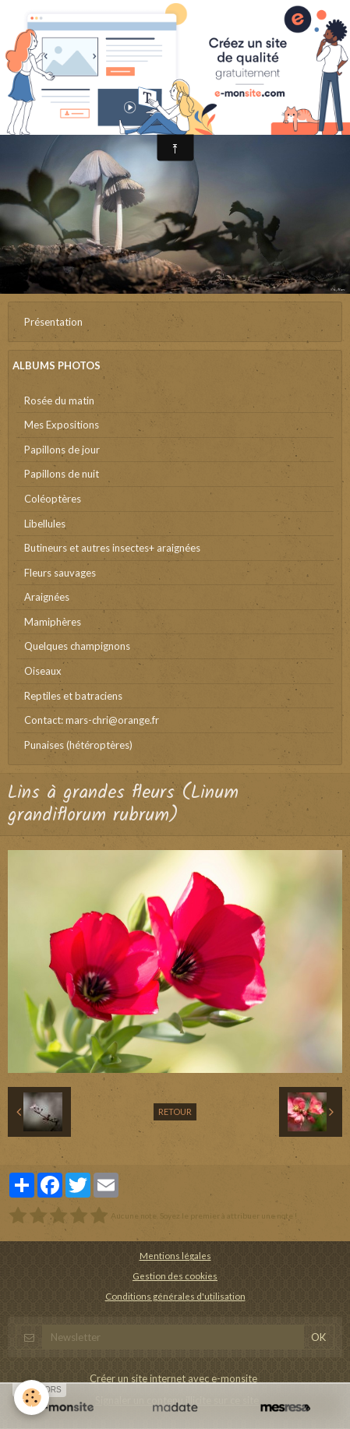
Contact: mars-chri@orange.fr (91, 720)
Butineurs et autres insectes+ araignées (112, 548)
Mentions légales (175, 1255)
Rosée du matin (59, 400)
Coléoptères (52, 498)
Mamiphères (52, 622)
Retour (175, 1111)
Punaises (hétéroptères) (78, 745)
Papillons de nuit (61, 474)
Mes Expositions (61, 424)
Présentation (53, 322)
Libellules (44, 523)
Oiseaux (43, 671)
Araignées (46, 597)
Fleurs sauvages (60, 572)
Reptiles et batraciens (73, 696)
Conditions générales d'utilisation (175, 1295)
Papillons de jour (62, 449)
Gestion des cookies (175, 1275)
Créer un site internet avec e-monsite (173, 1378)
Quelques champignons (77, 646)
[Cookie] (31, 1397)
